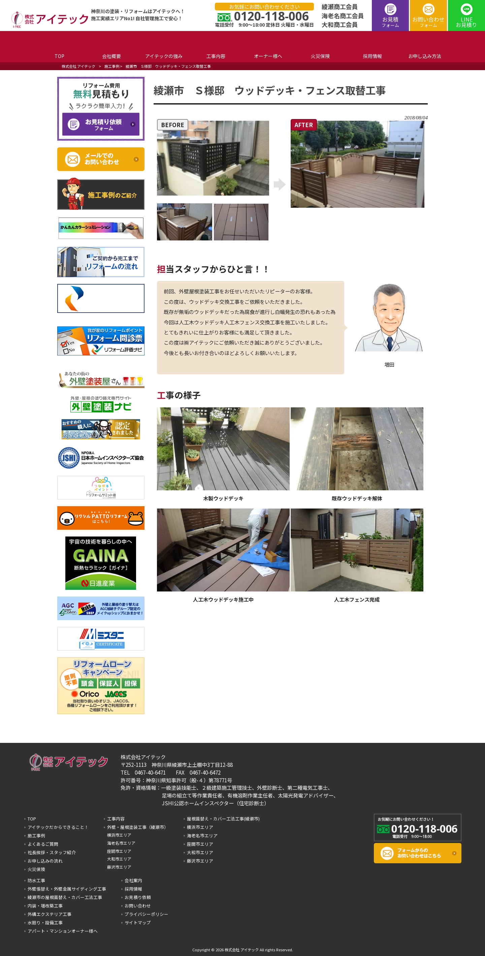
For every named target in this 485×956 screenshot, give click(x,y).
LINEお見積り (466, 22)
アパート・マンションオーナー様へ (63, 931)
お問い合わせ (428, 21)
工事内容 (116, 818)
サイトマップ (138, 922)
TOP (32, 818)
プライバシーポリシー (146, 914)
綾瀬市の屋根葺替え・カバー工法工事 (65, 897)
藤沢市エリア (119, 867)
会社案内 (133, 880)
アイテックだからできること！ (58, 827)
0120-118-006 (271, 16)
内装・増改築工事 (45, 905)
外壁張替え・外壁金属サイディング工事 (67, 889)
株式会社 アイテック (78, 66)
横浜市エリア (119, 835)
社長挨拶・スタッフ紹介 (52, 852)
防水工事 (36, 880)
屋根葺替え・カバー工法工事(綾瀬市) (223, 818)
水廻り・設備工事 (45, 922)
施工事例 (111, 66)
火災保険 (36, 869)
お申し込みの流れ (45, 861)
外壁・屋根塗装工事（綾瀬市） (137, 827)
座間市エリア (119, 851)
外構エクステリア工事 (49, 914)
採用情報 (133, 889)
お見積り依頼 (138, 897)
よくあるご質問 (43, 844)
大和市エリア (119, 859)
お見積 (390, 21)
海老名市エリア (121, 843)
